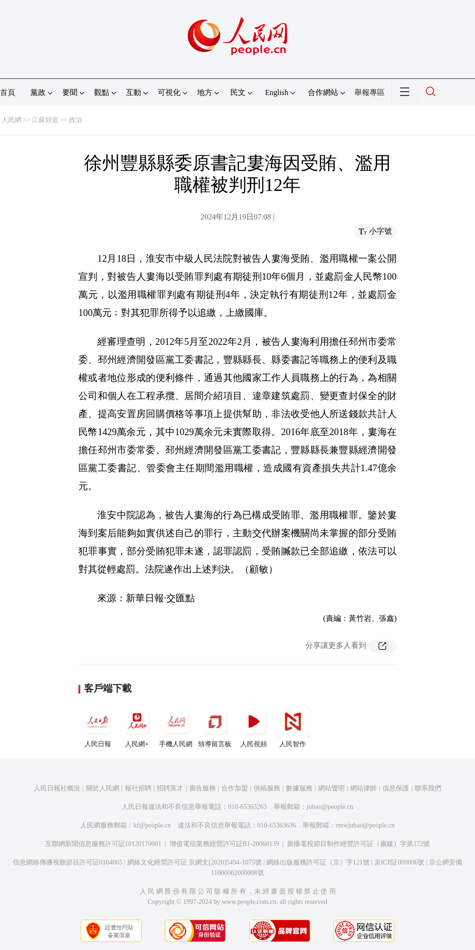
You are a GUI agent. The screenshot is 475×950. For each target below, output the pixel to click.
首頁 (7, 92)
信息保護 (395, 788)
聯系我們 (428, 788)
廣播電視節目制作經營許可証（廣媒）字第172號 (358, 843)
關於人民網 (102, 788)
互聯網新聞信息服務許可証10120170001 (103, 843)
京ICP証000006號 (399, 862)
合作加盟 (234, 788)
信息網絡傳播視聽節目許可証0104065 (68, 862)
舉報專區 (369, 92)
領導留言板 (214, 726)
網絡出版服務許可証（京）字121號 (318, 862)
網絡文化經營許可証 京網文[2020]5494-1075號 (194, 862)
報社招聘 (138, 788)
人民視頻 (253, 726)
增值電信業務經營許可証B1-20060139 (224, 843)
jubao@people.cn (330, 806)
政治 (75, 120)
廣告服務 (202, 788)
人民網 (11, 120)
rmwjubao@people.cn (365, 825)
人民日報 (97, 726)
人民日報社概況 (57, 788)
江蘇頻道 (45, 120)
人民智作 (292, 726)
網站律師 (363, 788)
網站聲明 (331, 788)
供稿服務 (267, 788)
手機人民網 (175, 726)
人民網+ (136, 726)
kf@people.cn (152, 825)
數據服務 (299, 788)
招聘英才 (170, 788)
